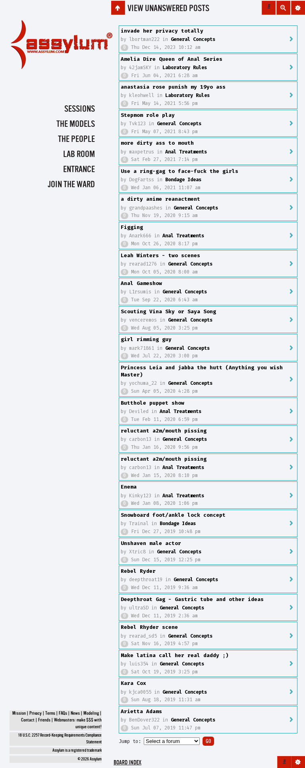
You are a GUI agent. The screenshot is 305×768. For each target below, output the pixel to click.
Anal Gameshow (141, 283)
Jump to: (130, 741)
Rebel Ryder (138, 571)
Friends (44, 720)
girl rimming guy (146, 339)
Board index (127, 763)
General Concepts (193, 39)
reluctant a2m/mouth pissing (164, 431)
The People (76, 139)
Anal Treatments (186, 152)
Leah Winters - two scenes (160, 255)
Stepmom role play (148, 115)
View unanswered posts (168, 8)
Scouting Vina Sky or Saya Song (168, 311)
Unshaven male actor (151, 543)
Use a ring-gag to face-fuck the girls (179, 171)
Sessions (79, 109)
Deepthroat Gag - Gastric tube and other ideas (192, 599)
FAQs (63, 713)
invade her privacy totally (162, 31)
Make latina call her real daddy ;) (175, 655)
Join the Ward (71, 184)
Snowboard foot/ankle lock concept (173, 515)
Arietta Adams (141, 711)
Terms (50, 713)
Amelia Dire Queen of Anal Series (171, 59)
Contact (28, 720)
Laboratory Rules (184, 67)
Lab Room (79, 154)
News (75, 713)
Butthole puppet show (152, 403)
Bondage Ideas (183, 179)
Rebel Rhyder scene (149, 627)
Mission (19, 713)
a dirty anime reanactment (160, 199)
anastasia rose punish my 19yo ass (173, 87)
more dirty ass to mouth (157, 143)
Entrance (79, 169)
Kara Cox (133, 683)
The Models (75, 124)
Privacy (35, 713)
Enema (129, 487)
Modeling (91, 713)
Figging (132, 227)
